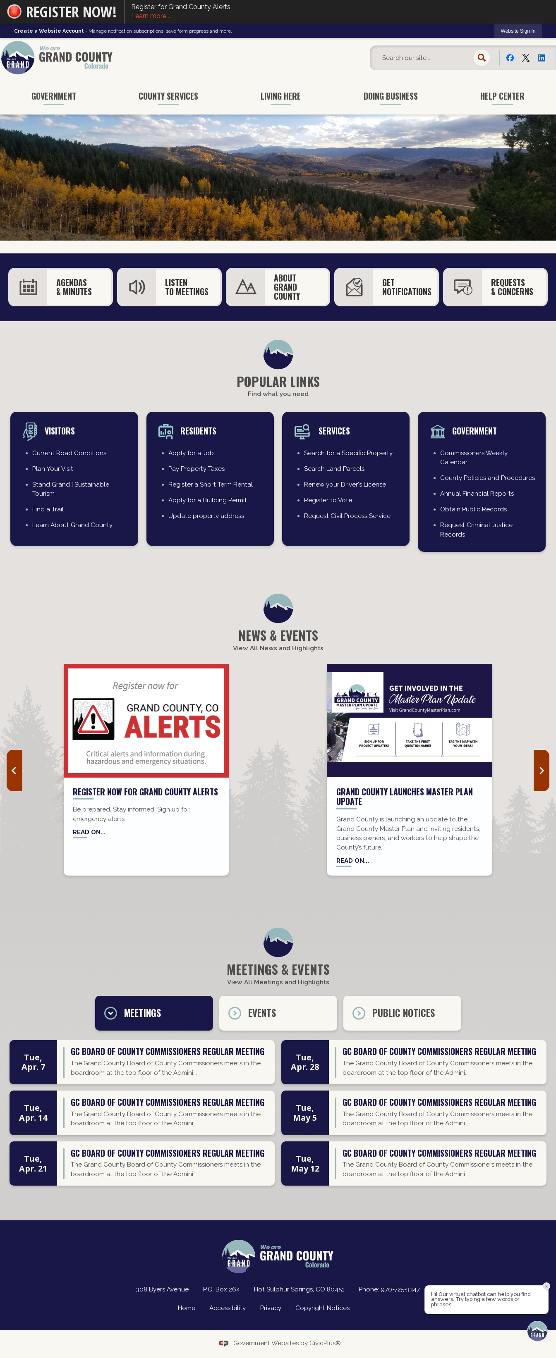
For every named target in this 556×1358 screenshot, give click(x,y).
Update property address (206, 516)
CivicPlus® (325, 1343)
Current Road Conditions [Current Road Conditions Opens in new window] (69, 453)
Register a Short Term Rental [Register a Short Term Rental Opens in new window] (210, 484)
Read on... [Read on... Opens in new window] (89, 832)
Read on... (352, 860)
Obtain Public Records (473, 509)
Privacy (270, 1308)
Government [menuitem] (53, 96)
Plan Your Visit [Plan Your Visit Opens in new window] (52, 469)
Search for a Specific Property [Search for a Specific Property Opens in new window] (348, 453)
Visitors (60, 431)
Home (186, 1308)
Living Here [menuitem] (281, 96)
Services (333, 431)
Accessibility (227, 1308)
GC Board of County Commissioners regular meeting (167, 1052)
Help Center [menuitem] (502, 96)
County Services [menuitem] (168, 96)
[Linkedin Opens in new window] (541, 57)
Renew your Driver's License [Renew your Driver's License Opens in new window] (345, 484)
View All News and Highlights (278, 648)
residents (198, 431)
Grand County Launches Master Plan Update (404, 796)
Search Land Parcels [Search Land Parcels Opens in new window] (334, 469)
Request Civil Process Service (347, 516)
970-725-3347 (400, 1289)
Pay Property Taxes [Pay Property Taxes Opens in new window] (196, 469)
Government (474, 431)
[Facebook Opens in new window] (510, 57)
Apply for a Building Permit (207, 500)
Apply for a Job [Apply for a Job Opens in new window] (191, 453)
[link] (518, 31)
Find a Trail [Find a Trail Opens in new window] (48, 509)
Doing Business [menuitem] (391, 96)
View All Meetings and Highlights (278, 982)
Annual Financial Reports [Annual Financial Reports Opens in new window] (477, 493)
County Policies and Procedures (487, 478)
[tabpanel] (278, 1116)
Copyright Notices (322, 1308)
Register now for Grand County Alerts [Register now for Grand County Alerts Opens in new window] (145, 791)
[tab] (154, 1013)
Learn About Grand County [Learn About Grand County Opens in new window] (72, 525)
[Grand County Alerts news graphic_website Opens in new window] (146, 721)
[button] (482, 58)
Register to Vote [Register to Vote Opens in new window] (328, 500)
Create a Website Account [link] (49, 31)
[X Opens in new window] (526, 57)
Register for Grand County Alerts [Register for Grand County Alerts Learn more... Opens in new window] (340, 12)
